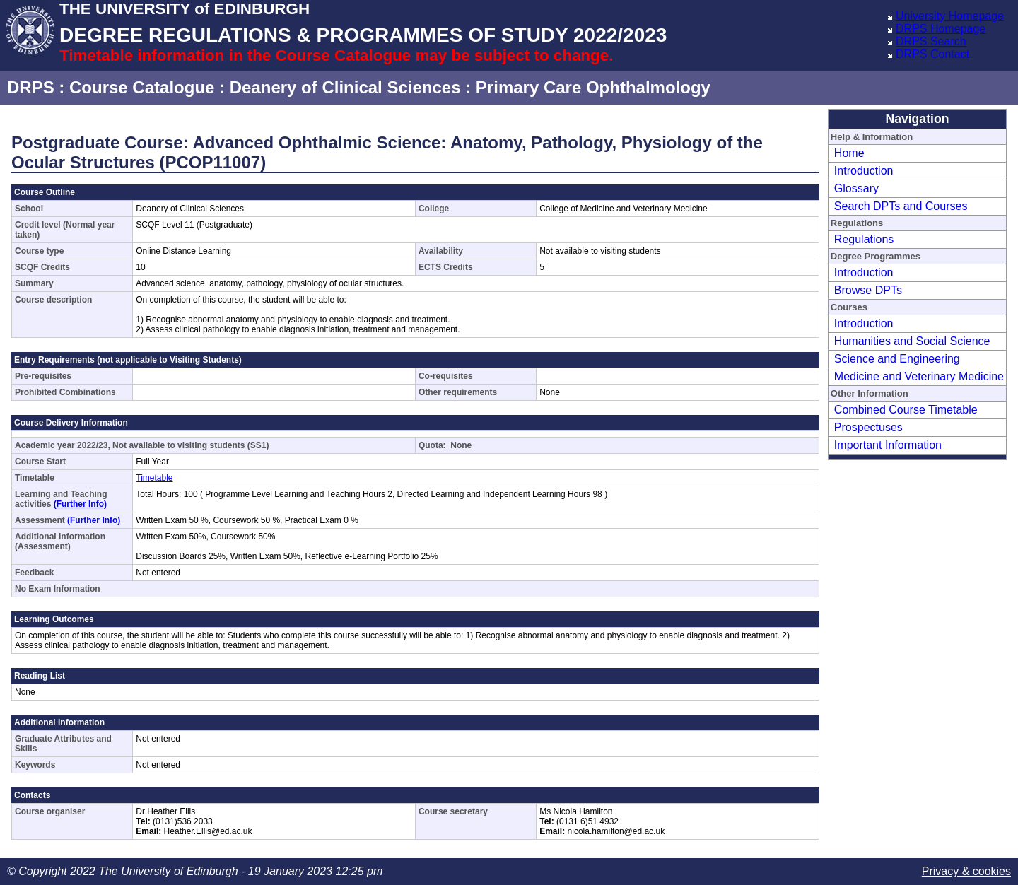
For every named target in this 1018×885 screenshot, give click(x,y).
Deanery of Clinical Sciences (345, 87)
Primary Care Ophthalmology (593, 87)
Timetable (154, 478)
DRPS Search (931, 41)
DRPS (30, 87)
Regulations (864, 239)
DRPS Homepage (940, 29)
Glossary (856, 188)
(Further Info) (80, 504)
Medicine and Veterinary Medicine (919, 376)
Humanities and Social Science (912, 341)
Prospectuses (868, 427)
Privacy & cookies (966, 871)
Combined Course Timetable (906, 410)
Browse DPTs (868, 290)
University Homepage (950, 16)
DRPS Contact (932, 54)
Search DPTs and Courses (901, 206)
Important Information (888, 445)
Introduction (864, 171)
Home (849, 153)
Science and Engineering (897, 359)
